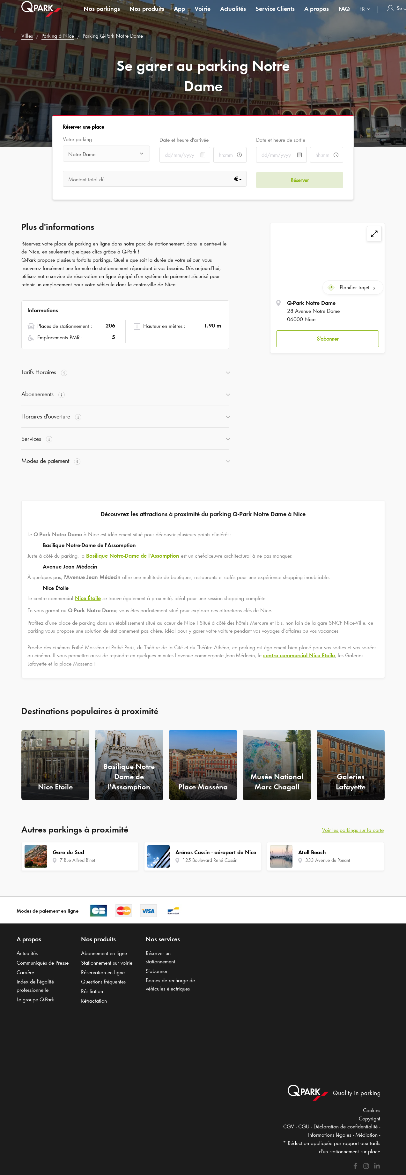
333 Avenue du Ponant (327, 860)
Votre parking (77, 139)
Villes (27, 35)
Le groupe (35, 999)
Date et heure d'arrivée (184, 139)
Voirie (202, 14)
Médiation (366, 1134)
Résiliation (92, 991)
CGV (288, 1126)
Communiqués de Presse (43, 962)
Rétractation (94, 1000)
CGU (303, 1126)
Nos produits (146, 14)
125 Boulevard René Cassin (209, 860)
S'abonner (327, 337)
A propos (316, 14)
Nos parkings (102, 14)
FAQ (344, 14)
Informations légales (329, 1134)
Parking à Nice (57, 35)
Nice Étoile (88, 598)
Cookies (371, 1110)
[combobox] (366, 15)
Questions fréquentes (103, 981)
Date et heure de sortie (280, 139)
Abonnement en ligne (104, 953)
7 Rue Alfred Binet (77, 860)
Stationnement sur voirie (106, 962)
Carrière (25, 972)
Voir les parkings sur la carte (353, 829)
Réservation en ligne (103, 972)
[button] (327, 337)
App (179, 14)
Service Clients (275, 14)
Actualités (233, 14)
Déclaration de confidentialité (346, 1126)
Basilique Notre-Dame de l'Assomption (132, 555)
